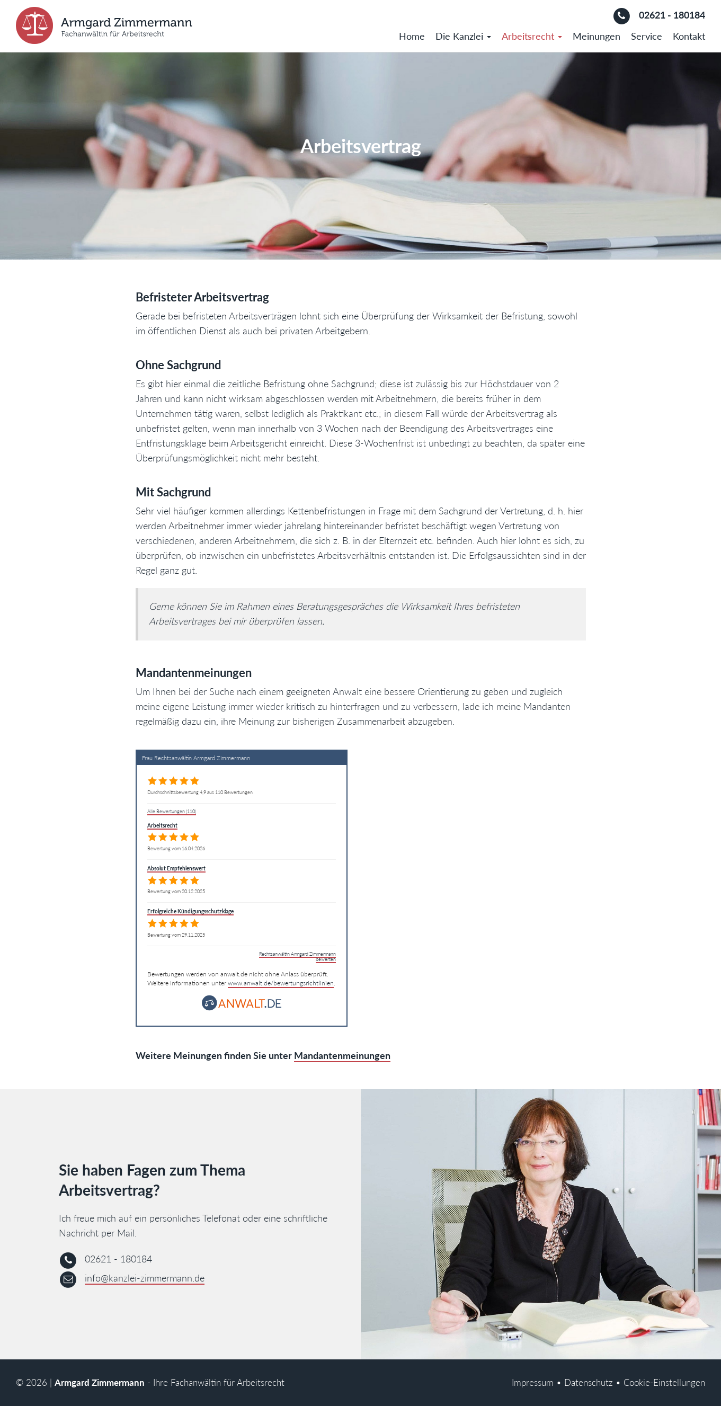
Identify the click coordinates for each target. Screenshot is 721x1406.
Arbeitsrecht (532, 36)
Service (646, 36)
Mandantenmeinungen (342, 1055)
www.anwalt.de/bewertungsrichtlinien (281, 983)
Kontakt (689, 36)
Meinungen (596, 36)
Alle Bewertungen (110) (171, 811)
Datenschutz (588, 1382)
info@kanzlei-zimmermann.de (144, 1278)
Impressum (533, 1382)
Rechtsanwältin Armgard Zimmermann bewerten (297, 957)
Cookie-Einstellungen (664, 1382)
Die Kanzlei (463, 36)
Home (412, 36)
